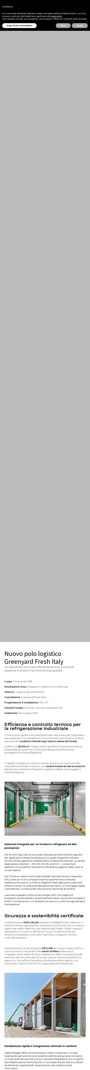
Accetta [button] (79, 25)
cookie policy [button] (56, 16)
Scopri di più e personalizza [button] (19, 25)
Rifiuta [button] (63, 25)
